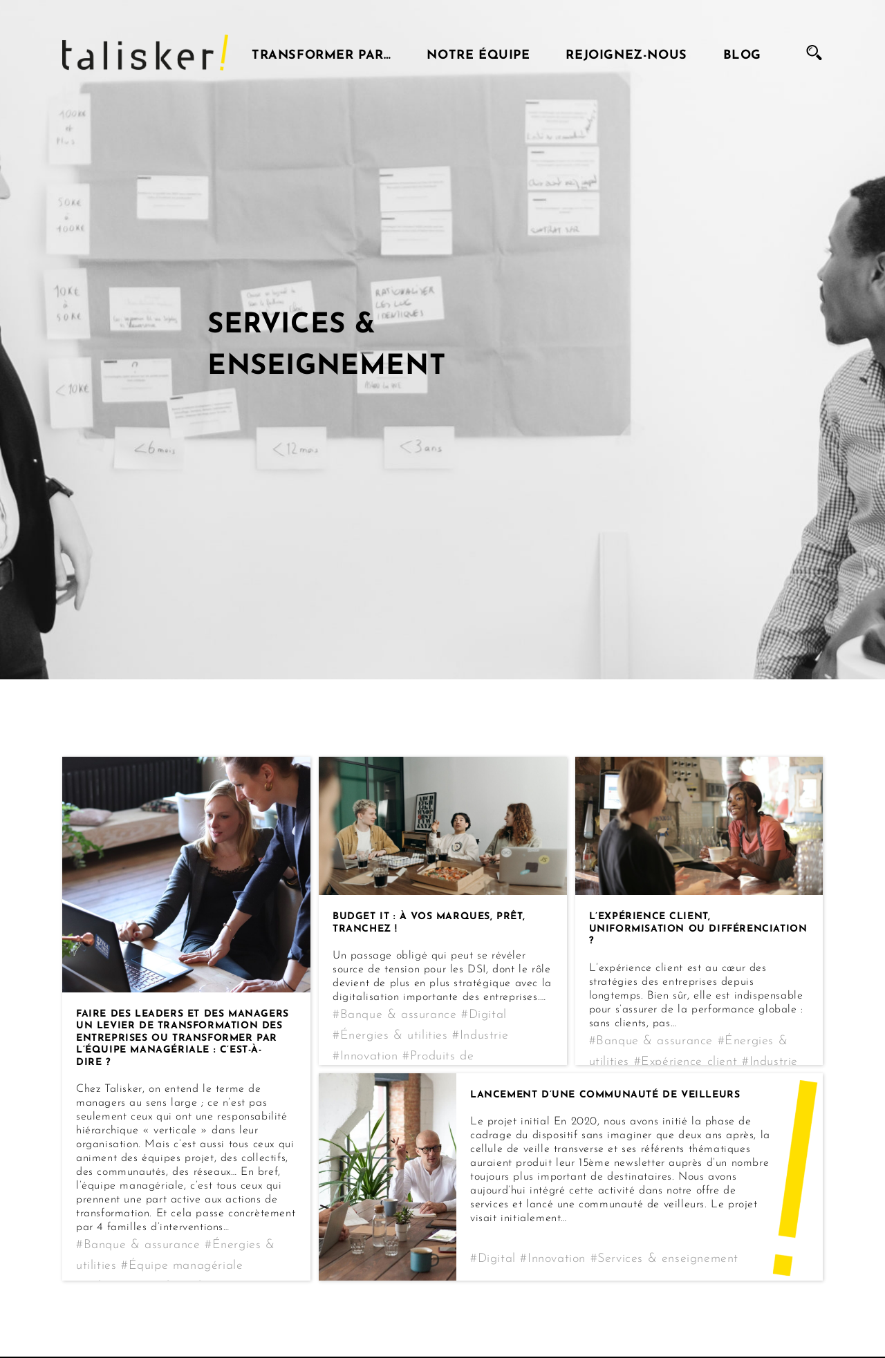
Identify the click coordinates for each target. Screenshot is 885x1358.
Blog (742, 53)
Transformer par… (321, 53)
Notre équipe (478, 53)
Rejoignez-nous (626, 53)
